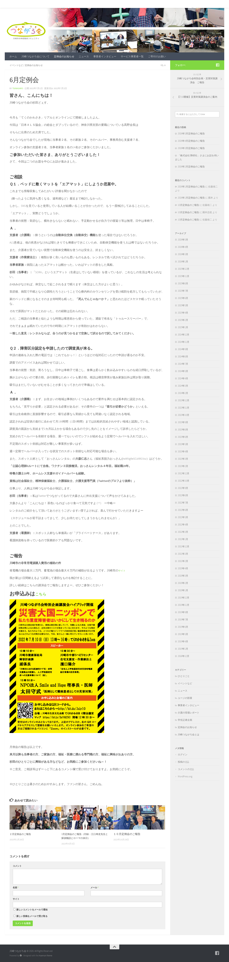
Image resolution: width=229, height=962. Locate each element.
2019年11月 (183, 604)
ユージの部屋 (185, 697)
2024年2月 (183, 393)
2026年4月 (183, 246)
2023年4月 (183, 451)
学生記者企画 (185, 719)
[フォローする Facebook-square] (217, 65)
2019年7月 (183, 619)
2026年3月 (183, 254)
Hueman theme (45, 955)
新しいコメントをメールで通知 (32, 909)
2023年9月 (183, 422)
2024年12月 (183, 334)
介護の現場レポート (188, 712)
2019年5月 (183, 634)
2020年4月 (183, 568)
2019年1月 (183, 648)
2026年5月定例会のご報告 (191, 133)
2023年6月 (183, 436)
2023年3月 (183, 458)
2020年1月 (183, 590)
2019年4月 (183, 641)
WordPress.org (185, 776)
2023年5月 (183, 444)
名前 (16, 887)
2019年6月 (183, 626)
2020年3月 (183, 575)
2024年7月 (183, 363)
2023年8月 (183, 429)
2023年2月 (183, 466)
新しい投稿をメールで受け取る (32, 915)
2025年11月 (183, 276)
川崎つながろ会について (33, 4)
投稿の (183, 761)
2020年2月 (183, 582)
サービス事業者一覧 (129, 4)
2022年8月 (183, 495)
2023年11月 (183, 407)
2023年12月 (183, 400)
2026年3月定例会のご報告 (191, 148)
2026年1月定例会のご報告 (191, 186)
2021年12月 (183, 546)
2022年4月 (183, 524)
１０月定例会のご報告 (126, 833)
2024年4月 (183, 378)
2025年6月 (183, 298)
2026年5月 (183, 239)
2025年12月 (183, 268)
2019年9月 (183, 612)
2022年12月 (183, 473)
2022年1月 (183, 539)
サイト (122, 570)
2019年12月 (183, 597)
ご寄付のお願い (154, 4)
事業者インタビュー (102, 4)
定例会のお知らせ (62, 4)
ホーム (11, 4)
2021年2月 (183, 561)
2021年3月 (183, 553)
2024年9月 (183, 349)
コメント (17, 865)
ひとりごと (184, 676)
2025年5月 (183, 305)
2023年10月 (183, 414)
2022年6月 (183, 509)
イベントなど (17, 65)
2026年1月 (183, 261)
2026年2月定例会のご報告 (191, 166)
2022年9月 (183, 487)
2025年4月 (183, 312)
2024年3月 (183, 385)
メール (94, 887)
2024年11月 (183, 341)
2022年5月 (183, 517)
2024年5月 (183, 371)
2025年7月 (183, 290)
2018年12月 (183, 656)
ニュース (81, 4)
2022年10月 (183, 480)
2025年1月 (183, 327)
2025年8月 (183, 283)
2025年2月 (183, 319)
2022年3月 (183, 531)
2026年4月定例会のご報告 (191, 140)
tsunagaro (18, 88)
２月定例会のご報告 (22, 833)
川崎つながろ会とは (188, 734)
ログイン (182, 754)
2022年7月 (183, 502)
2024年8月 (183, 356)
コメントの (186, 769)
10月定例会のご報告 (188, 204)
